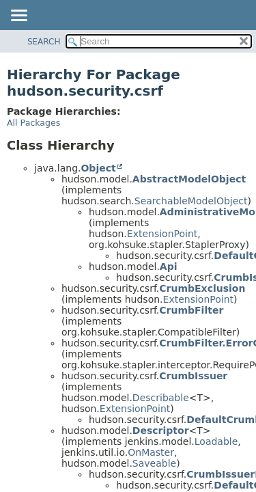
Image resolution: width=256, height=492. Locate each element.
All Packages (33, 123)
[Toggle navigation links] (18, 16)
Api (168, 266)
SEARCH (44, 41)
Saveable (154, 463)
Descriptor (160, 430)
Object (98, 168)
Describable (160, 397)
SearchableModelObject (191, 200)
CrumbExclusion (202, 288)
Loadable (216, 441)
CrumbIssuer (193, 375)
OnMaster (151, 452)
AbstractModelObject (189, 179)
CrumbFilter (191, 310)
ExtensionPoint (162, 233)
